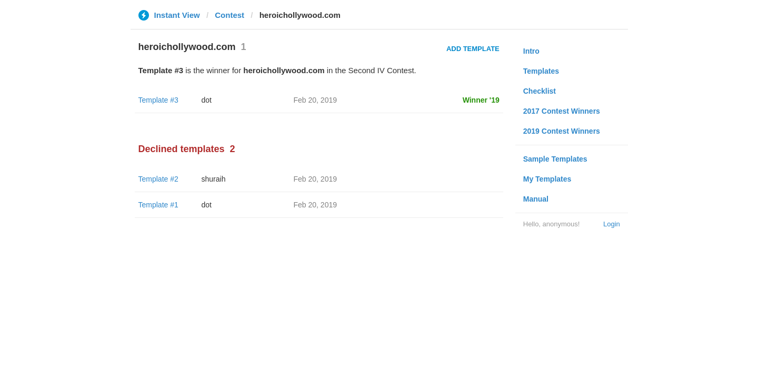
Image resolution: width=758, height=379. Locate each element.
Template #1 (158, 205)
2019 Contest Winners (561, 131)
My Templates (547, 179)
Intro (531, 51)
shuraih (214, 179)
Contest (229, 15)
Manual (535, 199)
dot (207, 100)
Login (611, 224)
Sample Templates (555, 159)
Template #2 (158, 179)
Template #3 (158, 100)
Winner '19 (481, 100)
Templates (541, 71)
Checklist (539, 91)
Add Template (473, 49)
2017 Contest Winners (561, 111)
